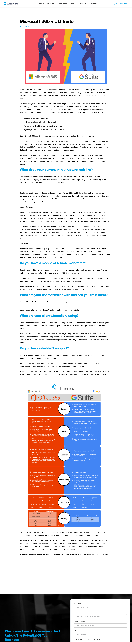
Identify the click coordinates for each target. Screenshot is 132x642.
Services (38, 4)
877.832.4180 (122, 4)
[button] (39, 4)
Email (76, 612)
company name (79, 622)
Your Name (78, 603)
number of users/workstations (87, 640)
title (76, 631)
